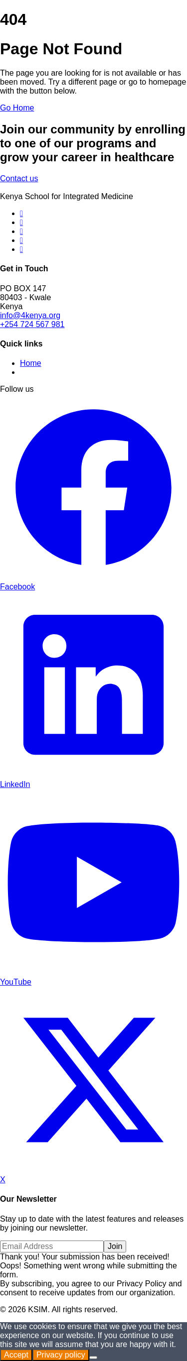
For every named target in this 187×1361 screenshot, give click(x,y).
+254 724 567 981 (32, 324)
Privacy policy (60, 1355)
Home (30, 363)
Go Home (17, 108)
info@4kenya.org (30, 315)
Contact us (19, 178)
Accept (16, 1355)
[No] (93, 1357)
